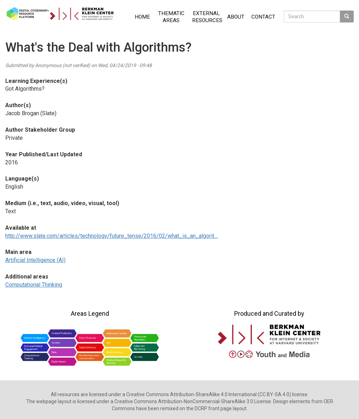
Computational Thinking (33, 284)
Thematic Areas (171, 17)
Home (142, 17)
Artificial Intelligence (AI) (35, 260)
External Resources (207, 17)
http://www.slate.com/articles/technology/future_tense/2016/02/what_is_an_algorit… (111, 236)
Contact (263, 17)
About (235, 17)
